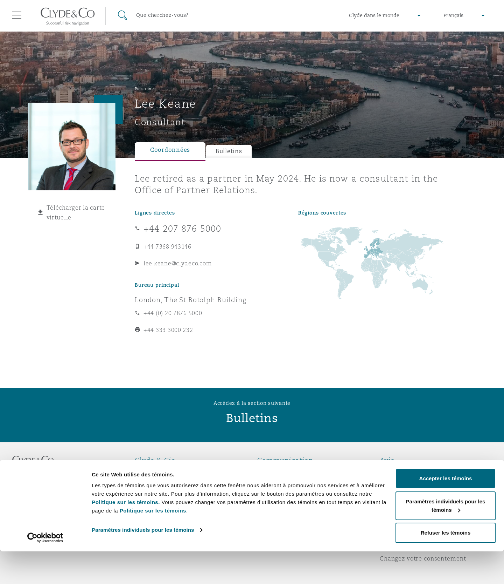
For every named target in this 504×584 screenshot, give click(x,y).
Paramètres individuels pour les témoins (143, 562)
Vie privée (395, 484)
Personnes (145, 88)
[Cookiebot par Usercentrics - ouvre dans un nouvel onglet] (45, 570)
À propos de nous (160, 472)
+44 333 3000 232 (168, 329)
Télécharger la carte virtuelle (76, 212)
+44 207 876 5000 (182, 228)
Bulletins (229, 151)
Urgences (280, 472)
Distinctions (152, 484)
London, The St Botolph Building (190, 300)
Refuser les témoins (446, 565)
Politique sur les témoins (153, 543)
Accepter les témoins (445, 511)
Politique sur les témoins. (126, 535)
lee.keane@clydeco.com (178, 263)
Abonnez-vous (278, 485)
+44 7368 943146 (167, 246)
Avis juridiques (402, 472)
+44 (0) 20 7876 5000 (173, 313)
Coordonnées (170, 150)
